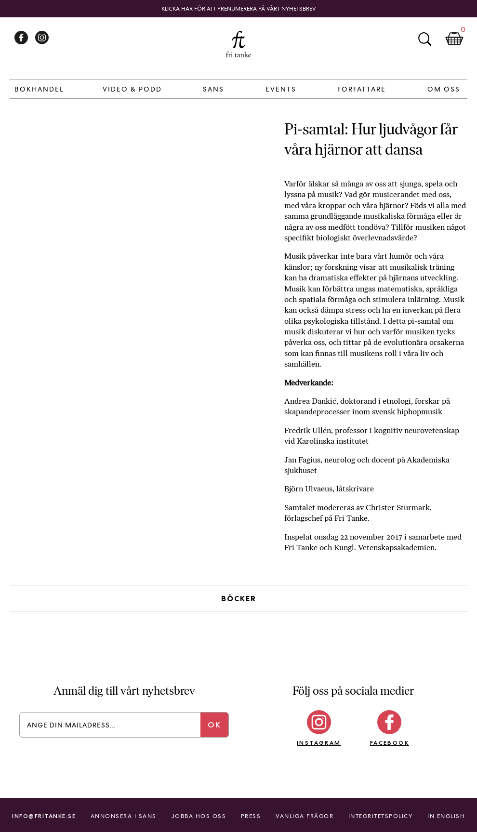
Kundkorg (454, 39)
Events (280, 89)
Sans (213, 89)
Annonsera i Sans (124, 816)
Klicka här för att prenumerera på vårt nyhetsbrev (238, 9)
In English (446, 816)
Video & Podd (132, 89)
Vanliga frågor (304, 816)
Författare (361, 89)
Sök (424, 39)
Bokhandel (39, 89)
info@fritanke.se (44, 815)
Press (251, 816)
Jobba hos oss (199, 816)
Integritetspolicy (380, 816)
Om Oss (443, 89)
